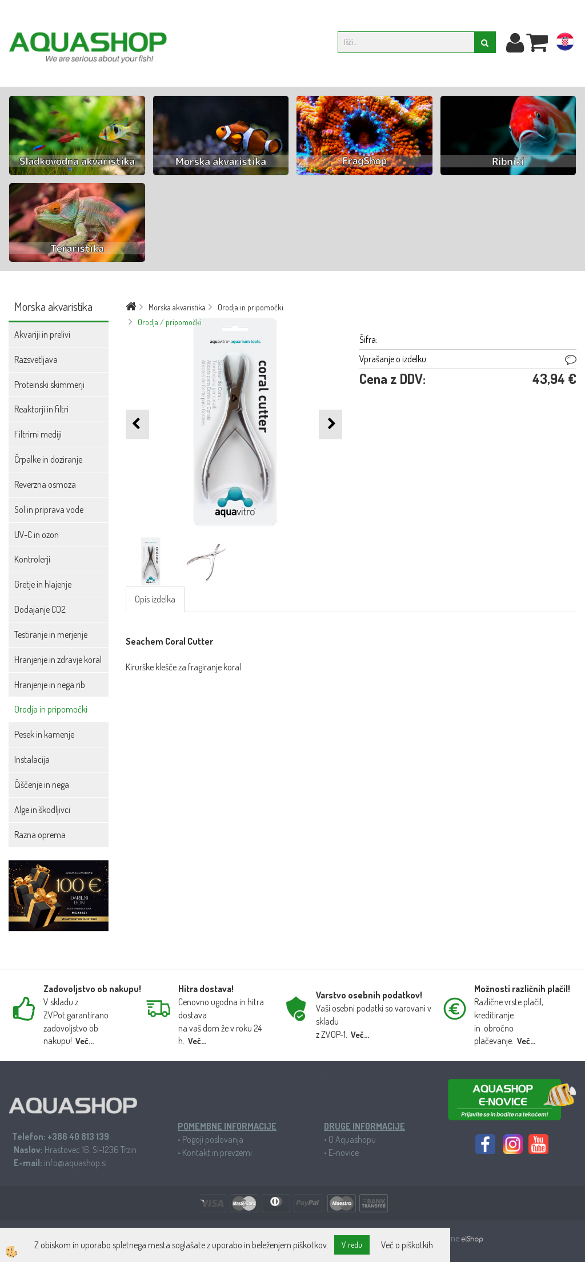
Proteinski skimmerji (49, 384)
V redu (352, 1244)
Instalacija (32, 759)
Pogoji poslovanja (212, 1139)
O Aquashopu (352, 1139)
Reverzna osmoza (45, 484)
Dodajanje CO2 (40, 609)
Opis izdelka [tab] (155, 599)
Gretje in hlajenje (42, 584)
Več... (84, 1041)
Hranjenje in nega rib (49, 684)
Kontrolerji (32, 559)
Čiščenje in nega (41, 784)
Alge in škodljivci (42, 809)
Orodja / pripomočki (170, 322)
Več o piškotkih (407, 1245)
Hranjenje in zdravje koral (58, 659)
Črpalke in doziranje (48, 459)
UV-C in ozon (36, 534)
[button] (330, 424)
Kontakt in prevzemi (217, 1152)
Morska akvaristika (177, 307)
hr (565, 44)
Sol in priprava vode (48, 509)
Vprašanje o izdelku (392, 359)
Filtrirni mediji (38, 434)
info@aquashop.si (75, 1162)
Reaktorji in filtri (41, 409)
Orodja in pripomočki (50, 709)
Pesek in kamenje (44, 734)
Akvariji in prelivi (42, 334)
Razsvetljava (36, 359)
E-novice (343, 1152)
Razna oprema (40, 834)
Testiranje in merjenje (50, 634)
